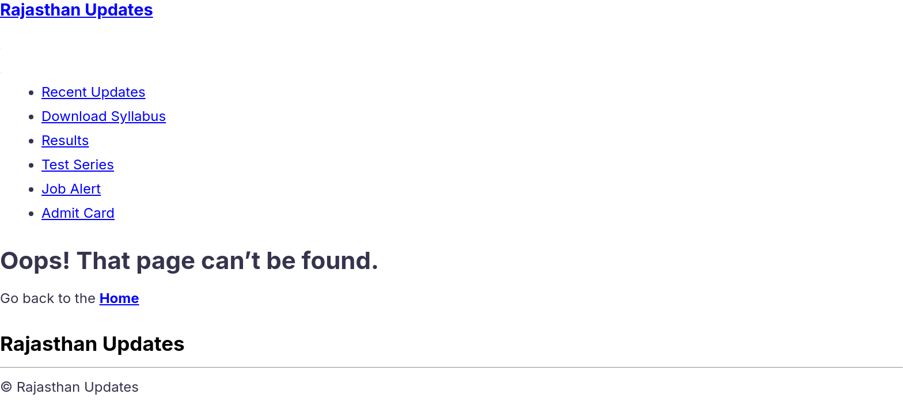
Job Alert (71, 188)
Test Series (77, 164)
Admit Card (78, 213)
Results (65, 140)
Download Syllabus (103, 116)
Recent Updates (93, 92)
